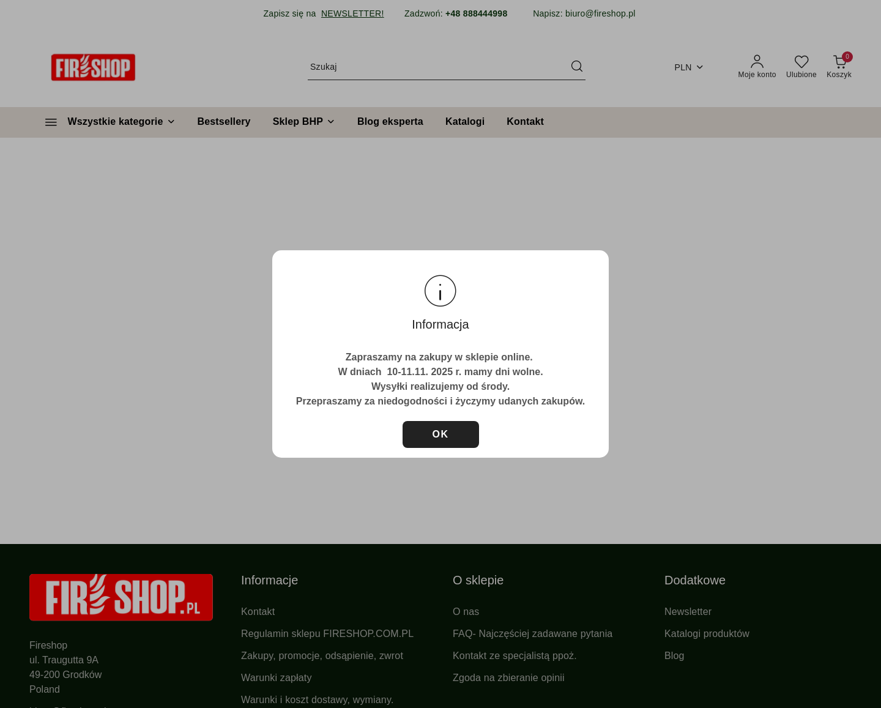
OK (441, 434)
